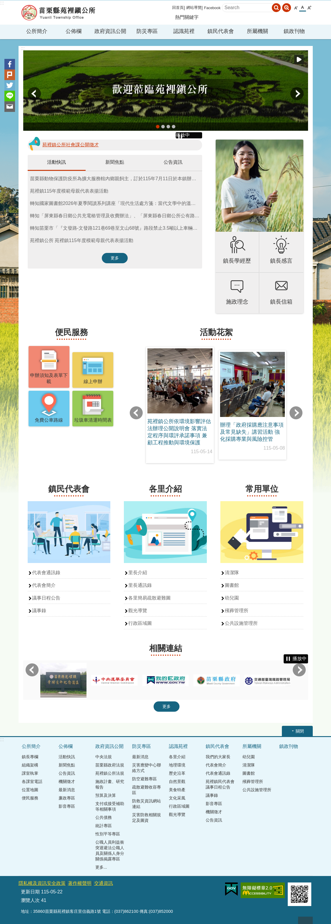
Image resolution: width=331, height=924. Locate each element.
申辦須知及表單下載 (49, 378)
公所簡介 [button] (36, 31)
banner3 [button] (173, 126)
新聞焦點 (114, 162)
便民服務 (71, 332)
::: (2, 2)
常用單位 (261, 489)
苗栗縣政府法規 (109, 765)
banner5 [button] (157, 126)
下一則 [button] (296, 412)
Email (9, 106)
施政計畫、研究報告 (109, 784)
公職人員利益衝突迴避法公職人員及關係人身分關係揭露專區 (109, 850)
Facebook (212, 8)
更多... (101, 867)
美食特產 (177, 789)
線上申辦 (93, 381)
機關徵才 (67, 781)
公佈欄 (66, 746)
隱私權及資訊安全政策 (42, 883)
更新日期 (30, 891)
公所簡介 (31, 746)
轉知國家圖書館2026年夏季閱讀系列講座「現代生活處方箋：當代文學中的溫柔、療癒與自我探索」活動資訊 (116, 203)
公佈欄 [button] (73, 31)
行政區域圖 (140, 623)
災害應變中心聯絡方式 (146, 768)
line (9, 96)
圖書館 (232, 585)
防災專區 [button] (147, 31)
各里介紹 (165, 489)
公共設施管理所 (241, 623)
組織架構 (30, 765)
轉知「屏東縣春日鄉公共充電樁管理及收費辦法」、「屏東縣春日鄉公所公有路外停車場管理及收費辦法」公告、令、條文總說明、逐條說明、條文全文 (116, 215)
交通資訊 (103, 883)
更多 (115, 258)
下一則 (297, 93)
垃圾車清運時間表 (93, 420)
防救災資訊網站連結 (146, 804)
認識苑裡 (178, 746)
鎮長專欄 (30, 756)
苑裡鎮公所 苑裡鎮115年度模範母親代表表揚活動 (81, 240)
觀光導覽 (137, 610)
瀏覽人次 (30, 900)
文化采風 (177, 798)
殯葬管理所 (236, 610)
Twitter (9, 85)
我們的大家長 (218, 756)
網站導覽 (194, 7)
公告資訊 (173, 162)
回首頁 (178, 7)
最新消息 (67, 789)
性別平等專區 (107, 834)
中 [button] (302, 7)
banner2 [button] (168, 126)
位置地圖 (30, 789)
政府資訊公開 (109, 746)
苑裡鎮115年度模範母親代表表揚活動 (69, 190)
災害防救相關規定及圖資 (146, 817)
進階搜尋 (286, 7)
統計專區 (103, 825)
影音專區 (67, 806)
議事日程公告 (46, 597)
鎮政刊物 (294, 31)
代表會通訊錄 (46, 572)
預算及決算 (105, 795)
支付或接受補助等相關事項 (109, 806)
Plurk (9, 74)
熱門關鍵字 (187, 17)
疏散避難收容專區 (146, 790)
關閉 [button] (300, 731)
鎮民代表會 (68, 489)
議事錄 (39, 610)
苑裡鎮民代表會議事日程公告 (220, 784)
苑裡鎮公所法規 (109, 773)
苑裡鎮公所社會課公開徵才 (70, 144)
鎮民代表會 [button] (220, 31)
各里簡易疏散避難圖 (149, 597)
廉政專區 (67, 798)
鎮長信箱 (281, 302)
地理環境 (177, 765)
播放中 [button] (299, 59)
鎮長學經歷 (237, 261)
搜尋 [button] (276, 7)
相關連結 (165, 648)
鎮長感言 (281, 261)
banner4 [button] (163, 126)
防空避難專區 (144, 778)
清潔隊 (232, 572)
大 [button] (309, 7)
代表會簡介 (44, 585)
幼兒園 (232, 597)
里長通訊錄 (140, 585)
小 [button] (295, 7)
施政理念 (237, 302)
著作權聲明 (80, 883)
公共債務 (103, 817)
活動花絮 (216, 332)
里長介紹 (137, 572)
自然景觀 (177, 781)
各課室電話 (32, 781)
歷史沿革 (177, 773)
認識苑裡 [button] (183, 31)
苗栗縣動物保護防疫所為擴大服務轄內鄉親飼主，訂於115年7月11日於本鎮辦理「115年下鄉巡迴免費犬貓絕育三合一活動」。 (116, 178)
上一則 (34, 93)
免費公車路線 (49, 420)
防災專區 (141, 746)
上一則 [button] (136, 412)
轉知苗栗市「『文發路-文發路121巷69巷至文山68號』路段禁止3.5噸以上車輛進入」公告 (116, 228)
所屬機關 (251, 746)
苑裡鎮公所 (58, 12)
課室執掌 (30, 773)
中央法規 (103, 756)
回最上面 (305, 920)
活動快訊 (56, 162)
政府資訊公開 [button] (110, 31)
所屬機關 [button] (257, 31)
